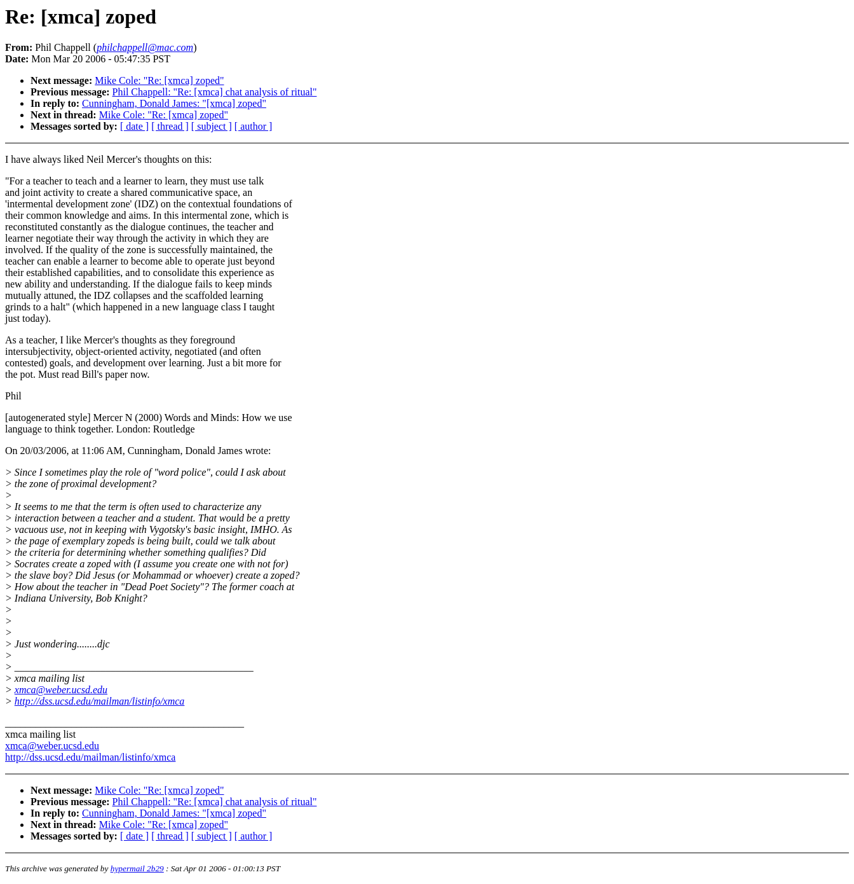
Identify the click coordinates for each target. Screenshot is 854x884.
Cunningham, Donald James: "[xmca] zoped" (174, 103)
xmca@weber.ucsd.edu (61, 689)
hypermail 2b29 (137, 868)
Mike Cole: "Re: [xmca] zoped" (159, 80)
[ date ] (134, 126)
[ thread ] (170, 126)
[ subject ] (211, 126)
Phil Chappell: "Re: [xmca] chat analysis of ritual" (214, 91)
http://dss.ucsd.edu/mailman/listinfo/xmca (100, 701)
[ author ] (253, 126)
